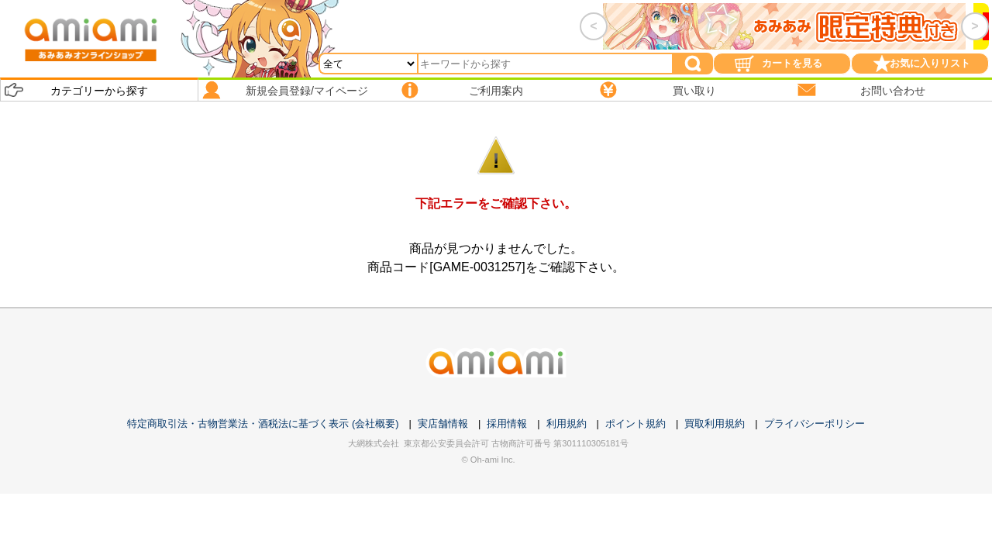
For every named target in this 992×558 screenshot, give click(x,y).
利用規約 (566, 423)
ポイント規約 (635, 423)
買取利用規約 (714, 423)
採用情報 (507, 423)
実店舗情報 (443, 423)
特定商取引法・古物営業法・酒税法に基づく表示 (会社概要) (262, 423)
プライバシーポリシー (814, 423)
